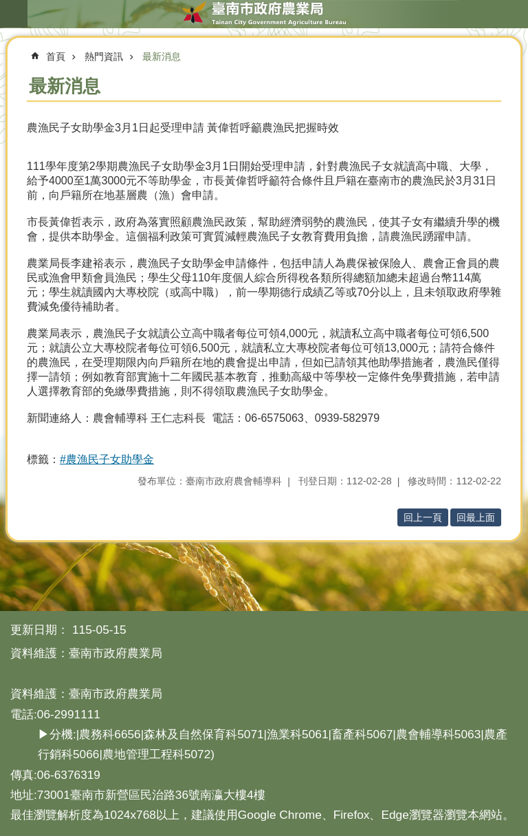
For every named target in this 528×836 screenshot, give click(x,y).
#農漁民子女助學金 (107, 459)
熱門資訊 (104, 56)
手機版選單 (14, 14)
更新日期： (39, 629)
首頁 (55, 56)
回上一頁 (423, 517)
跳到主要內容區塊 (7, 7)
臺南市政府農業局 (264, 14)
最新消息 (161, 56)
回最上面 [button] (475, 517)
